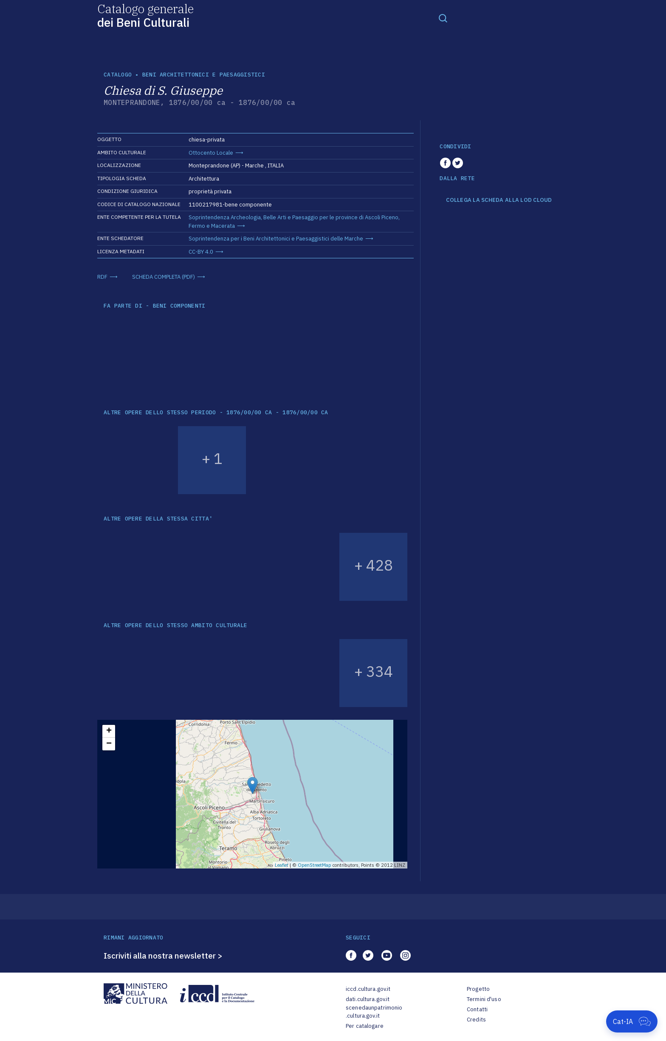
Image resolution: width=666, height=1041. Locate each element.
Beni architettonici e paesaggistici (203, 74)
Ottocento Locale (211, 152)
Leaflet (281, 865)
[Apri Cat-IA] (632, 1021)
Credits (476, 1019)
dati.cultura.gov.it (367, 999)
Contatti (477, 1009)
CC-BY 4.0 (201, 251)
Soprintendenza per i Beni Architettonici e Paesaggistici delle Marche (276, 238)
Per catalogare (365, 1026)
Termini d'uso (484, 999)
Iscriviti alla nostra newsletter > (163, 955)
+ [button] (109, 731)
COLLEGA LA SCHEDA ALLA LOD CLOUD (499, 200)
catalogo (118, 74)
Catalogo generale (145, 15)
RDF (102, 276)
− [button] (109, 744)
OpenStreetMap (314, 865)
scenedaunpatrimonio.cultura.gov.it (374, 1012)
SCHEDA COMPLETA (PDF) (163, 276)
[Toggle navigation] (443, 18)
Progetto (478, 989)
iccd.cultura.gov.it (368, 989)
